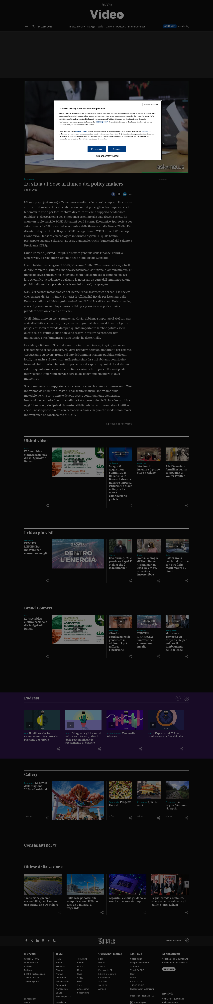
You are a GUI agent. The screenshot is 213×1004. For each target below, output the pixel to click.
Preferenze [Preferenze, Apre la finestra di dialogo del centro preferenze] (96, 149)
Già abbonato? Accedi (107, 156)
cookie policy (102, 122)
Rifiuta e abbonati (151, 105)
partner (145, 131)
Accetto (117, 149)
